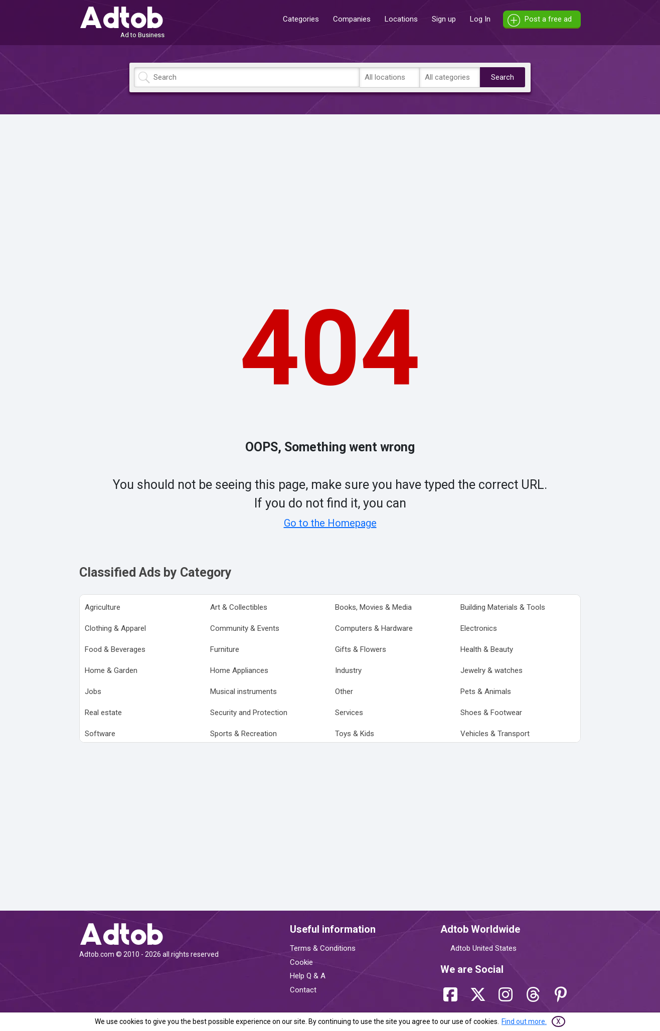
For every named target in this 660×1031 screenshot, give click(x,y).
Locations (401, 19)
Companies (352, 19)
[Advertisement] (330, 192)
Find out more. (524, 1021)
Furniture (224, 649)
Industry (348, 670)
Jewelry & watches (491, 670)
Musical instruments (243, 691)
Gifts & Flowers (360, 649)
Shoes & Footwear (491, 712)
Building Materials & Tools (502, 607)
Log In (480, 19)
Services (349, 712)
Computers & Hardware (374, 628)
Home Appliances (239, 670)
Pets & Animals (485, 691)
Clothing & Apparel (115, 628)
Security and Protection (248, 712)
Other (344, 691)
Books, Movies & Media (373, 607)
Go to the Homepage (330, 523)
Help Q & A (307, 975)
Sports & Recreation (243, 733)
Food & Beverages (115, 649)
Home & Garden (111, 670)
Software (100, 733)
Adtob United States (483, 948)
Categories (301, 19)
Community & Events (244, 628)
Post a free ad (548, 19)
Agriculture (102, 607)
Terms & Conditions (323, 948)
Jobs (93, 691)
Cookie (301, 962)
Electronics (478, 628)
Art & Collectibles (238, 607)
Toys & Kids (354, 733)
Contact (303, 989)
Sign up (444, 19)
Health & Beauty (486, 649)
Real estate (103, 712)
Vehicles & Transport (495, 733)
